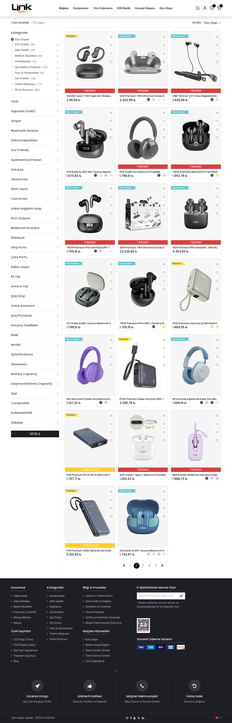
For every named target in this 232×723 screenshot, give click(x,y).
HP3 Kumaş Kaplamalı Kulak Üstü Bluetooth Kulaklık (196, 402)
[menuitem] (64, 8)
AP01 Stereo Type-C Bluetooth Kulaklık (143, 479)
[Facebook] (131, 718)
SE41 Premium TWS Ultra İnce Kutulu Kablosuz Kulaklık (143, 96)
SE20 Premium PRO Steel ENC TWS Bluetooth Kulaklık (196, 249)
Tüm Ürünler (22, 39)
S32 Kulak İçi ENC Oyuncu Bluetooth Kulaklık (143, 555)
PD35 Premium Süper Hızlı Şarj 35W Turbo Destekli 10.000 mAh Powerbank (143, 402)
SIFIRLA (35, 434)
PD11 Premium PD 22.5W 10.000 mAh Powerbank (90, 479)
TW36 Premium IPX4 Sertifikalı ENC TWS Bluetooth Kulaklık (90, 249)
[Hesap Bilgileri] (205, 8)
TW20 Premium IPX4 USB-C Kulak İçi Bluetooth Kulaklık (143, 326)
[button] (212, 22)
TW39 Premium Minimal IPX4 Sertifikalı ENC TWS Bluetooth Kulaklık (196, 173)
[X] (138, 718)
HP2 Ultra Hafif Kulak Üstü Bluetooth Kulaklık (90, 402)
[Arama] (198, 8)
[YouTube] (134, 718)
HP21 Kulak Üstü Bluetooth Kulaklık (143, 173)
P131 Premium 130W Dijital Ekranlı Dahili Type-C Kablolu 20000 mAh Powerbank (90, 555)
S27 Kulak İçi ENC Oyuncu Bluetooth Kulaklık (90, 326)
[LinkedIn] (143, 718)
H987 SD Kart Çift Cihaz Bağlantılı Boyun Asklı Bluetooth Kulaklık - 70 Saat (196, 96)
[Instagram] (127, 718)
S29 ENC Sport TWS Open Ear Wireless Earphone (90, 96)
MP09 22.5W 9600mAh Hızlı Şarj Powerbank (196, 479)
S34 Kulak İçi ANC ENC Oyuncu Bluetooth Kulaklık (90, 173)
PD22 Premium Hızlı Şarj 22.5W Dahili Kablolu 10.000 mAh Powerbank (196, 326)
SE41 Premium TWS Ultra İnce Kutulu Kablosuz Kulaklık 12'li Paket (143, 249)
